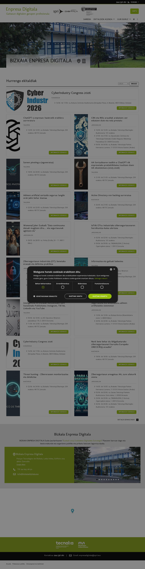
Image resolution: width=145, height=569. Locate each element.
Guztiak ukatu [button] (75, 296)
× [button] (114, 269)
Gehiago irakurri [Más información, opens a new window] (101, 278)
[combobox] (111, 269)
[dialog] (72, 284)
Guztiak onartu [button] (100, 296)
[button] (45, 296)
